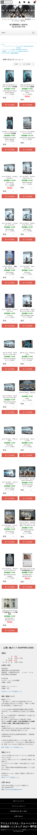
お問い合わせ (18, 816)
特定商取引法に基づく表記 (18, 811)
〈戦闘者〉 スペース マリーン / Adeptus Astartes (14, 51)
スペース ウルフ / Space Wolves (9, 53)
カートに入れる (10, 105)
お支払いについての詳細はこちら (11, 691)
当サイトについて (18, 801)
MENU (3, 32)
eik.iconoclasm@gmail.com (13, 789)
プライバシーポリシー (18, 806)
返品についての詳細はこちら (10, 777)
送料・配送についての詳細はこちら (12, 747)
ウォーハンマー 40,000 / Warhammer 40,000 (15, 49)
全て (2, 44)
